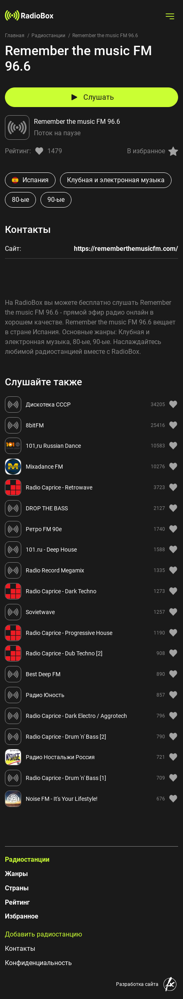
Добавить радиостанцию (43, 934)
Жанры (16, 874)
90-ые (56, 199)
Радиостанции (48, 35)
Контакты (20, 948)
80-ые (20, 199)
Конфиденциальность (38, 963)
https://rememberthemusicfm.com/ (126, 249)
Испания (30, 180)
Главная (15, 35)
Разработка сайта (137, 984)
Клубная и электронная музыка (116, 180)
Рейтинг (17, 902)
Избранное (21, 916)
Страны (17, 888)
